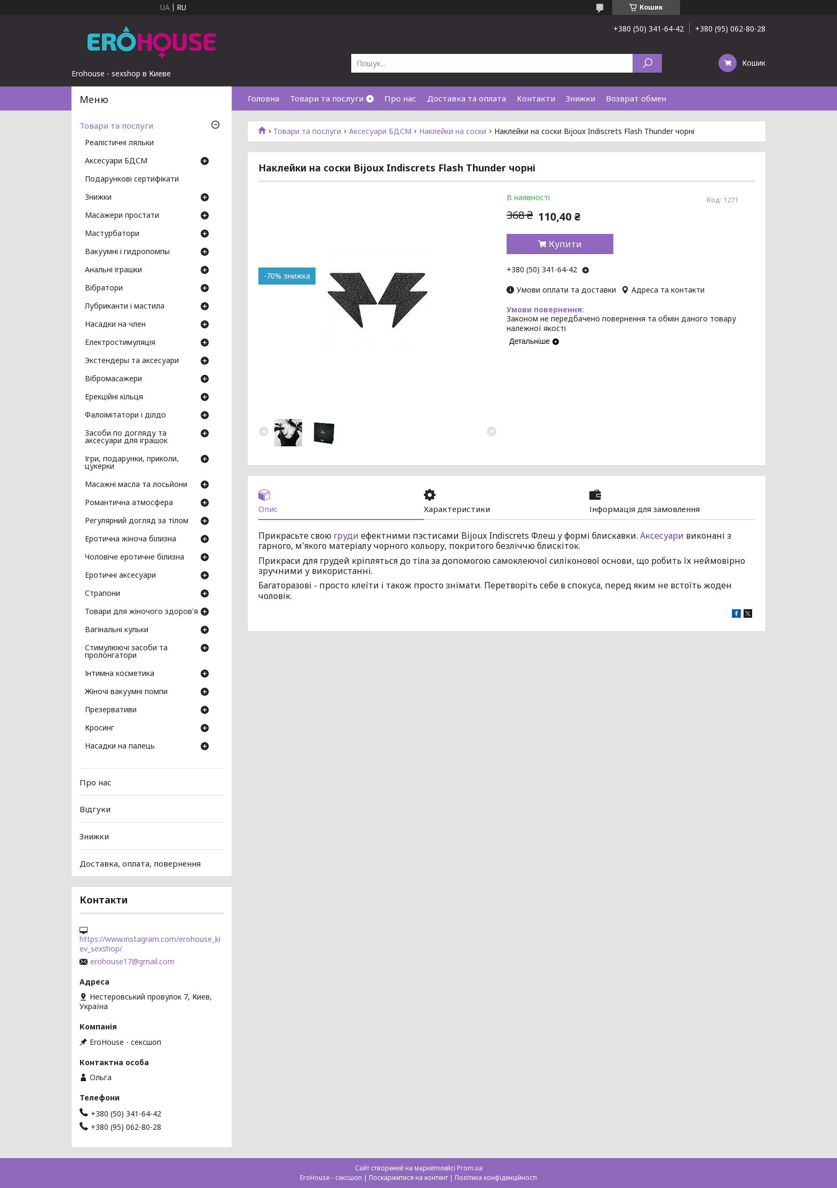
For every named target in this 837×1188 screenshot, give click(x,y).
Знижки (580, 98)
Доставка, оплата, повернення (140, 862)
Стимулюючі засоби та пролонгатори (126, 652)
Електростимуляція (120, 343)
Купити (565, 244)
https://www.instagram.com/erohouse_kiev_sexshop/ (150, 944)
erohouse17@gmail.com (132, 961)
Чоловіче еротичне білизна (134, 557)
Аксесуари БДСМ (380, 131)
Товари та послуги (327, 98)
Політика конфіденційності (496, 1177)
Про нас (400, 98)
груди (346, 535)
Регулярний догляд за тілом (136, 521)
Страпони (102, 593)
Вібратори (104, 288)
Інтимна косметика (119, 674)
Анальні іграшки (113, 270)
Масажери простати (122, 215)
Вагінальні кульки (116, 630)
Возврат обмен (636, 98)
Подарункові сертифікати (132, 179)
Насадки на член (115, 324)
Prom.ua (470, 1168)
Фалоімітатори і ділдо (125, 415)
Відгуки (95, 809)
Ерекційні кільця (114, 397)
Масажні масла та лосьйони (136, 485)
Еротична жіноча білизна (130, 539)
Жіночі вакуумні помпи (126, 692)
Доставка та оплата (466, 98)
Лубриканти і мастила (124, 306)
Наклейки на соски (452, 131)
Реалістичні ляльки (119, 143)
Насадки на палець (120, 746)
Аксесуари (662, 535)
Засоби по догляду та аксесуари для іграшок (126, 437)
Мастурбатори (112, 234)
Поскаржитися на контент (408, 1177)
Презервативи (111, 710)
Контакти (536, 98)
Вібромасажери (113, 379)
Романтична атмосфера (129, 503)
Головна (263, 98)
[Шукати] (647, 63)
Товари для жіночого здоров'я (141, 612)
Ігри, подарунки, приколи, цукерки (132, 463)
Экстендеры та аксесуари (132, 361)
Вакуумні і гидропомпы (127, 252)
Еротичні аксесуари (120, 575)
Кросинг (99, 728)
